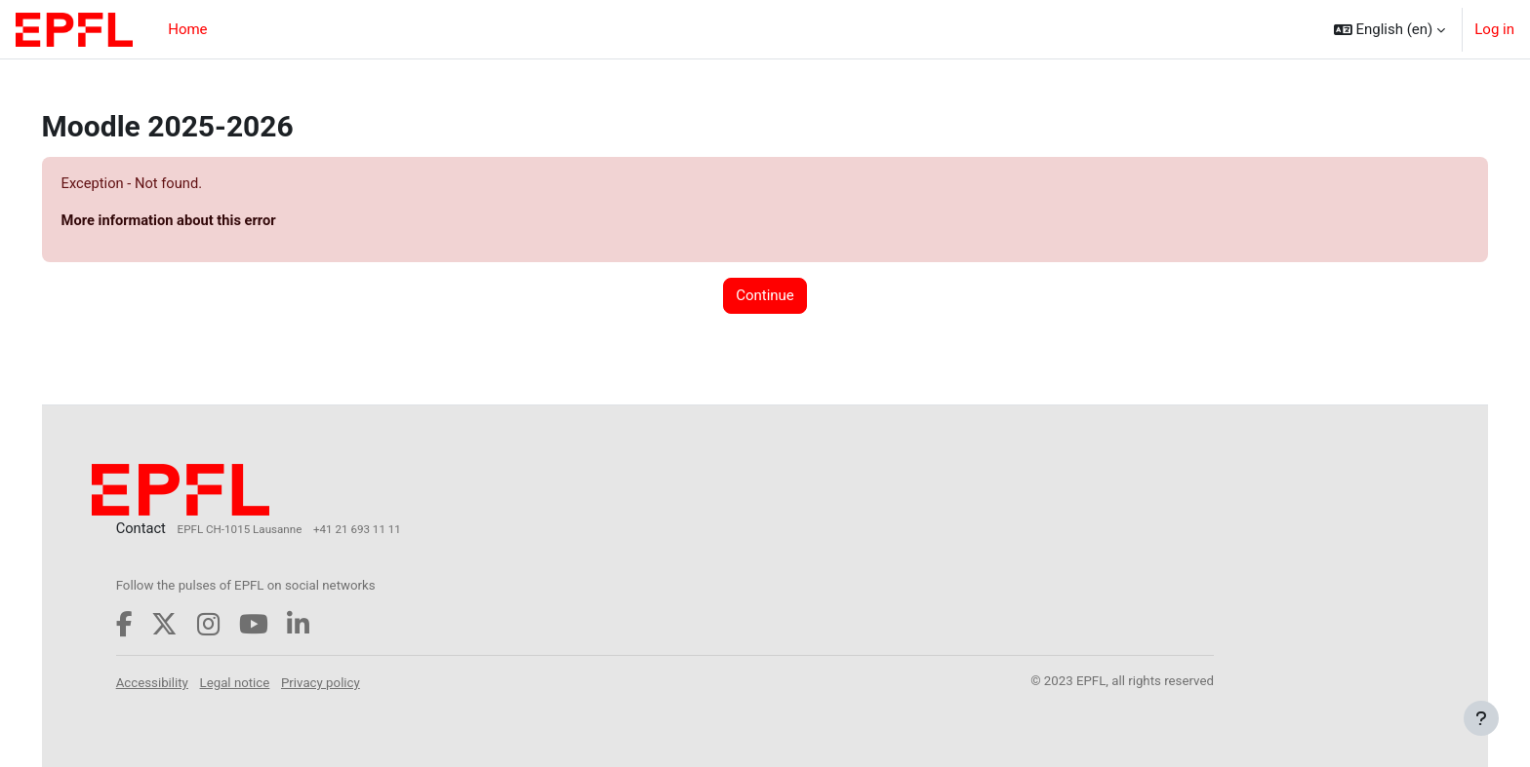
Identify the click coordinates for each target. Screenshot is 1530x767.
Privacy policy (349, 681)
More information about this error (198, 221)
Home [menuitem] (187, 29)
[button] (1390, 29)
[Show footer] (1481, 718)
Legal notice (263, 681)
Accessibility (180, 681)
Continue (765, 296)
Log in (1494, 29)
